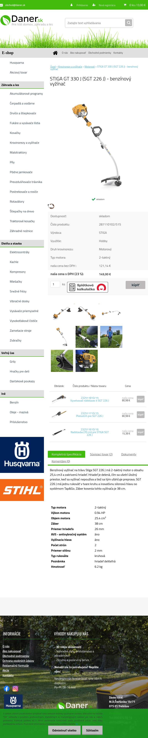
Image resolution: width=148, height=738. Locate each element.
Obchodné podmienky (99, 53)
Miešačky (16, 281)
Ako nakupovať (78, 53)
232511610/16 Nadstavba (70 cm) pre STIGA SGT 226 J (90, 432)
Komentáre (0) (61, 461)
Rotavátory (17, 201)
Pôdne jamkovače (21, 172)
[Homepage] (56, 53)
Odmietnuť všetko (62, 730)
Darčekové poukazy (22, 381)
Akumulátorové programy (26, 93)
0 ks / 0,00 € (138, 5)
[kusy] (55, 284)
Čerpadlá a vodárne (22, 103)
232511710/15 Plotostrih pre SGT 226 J (89, 414)
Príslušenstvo (18, 422)
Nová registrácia (106, 5)
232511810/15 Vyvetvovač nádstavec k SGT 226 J (89, 399)
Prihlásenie (80, 5)
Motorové (90, 66)
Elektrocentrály (19, 252)
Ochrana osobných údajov (18, 660)
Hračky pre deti (19, 371)
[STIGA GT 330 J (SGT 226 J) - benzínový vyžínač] (98, 97)
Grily (13, 361)
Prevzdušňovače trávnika (26, 181)
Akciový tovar (18, 72)
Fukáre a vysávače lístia (25, 123)
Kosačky (15, 132)
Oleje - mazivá (19, 412)
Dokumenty (128, 454)
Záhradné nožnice (21, 231)
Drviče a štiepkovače (23, 113)
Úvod (53, 66)
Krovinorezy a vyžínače (24, 142)
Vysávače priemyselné (24, 311)
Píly (12, 162)
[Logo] (26, 23)
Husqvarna (17, 62)
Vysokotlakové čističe (23, 320)
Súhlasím (91, 730)
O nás (65, 53)
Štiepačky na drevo (22, 211)
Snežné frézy (18, 291)
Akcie (6, 670)
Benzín (14, 402)
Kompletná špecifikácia (66, 454)
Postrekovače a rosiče (24, 191)
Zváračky (15, 340)
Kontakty (118, 53)
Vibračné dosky (19, 301)
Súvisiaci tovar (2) (101, 454)
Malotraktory (18, 152)
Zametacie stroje (20, 330)
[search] (128, 23)
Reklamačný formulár (16, 665)
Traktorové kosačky (22, 221)
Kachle (14, 262)
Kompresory (18, 271)
